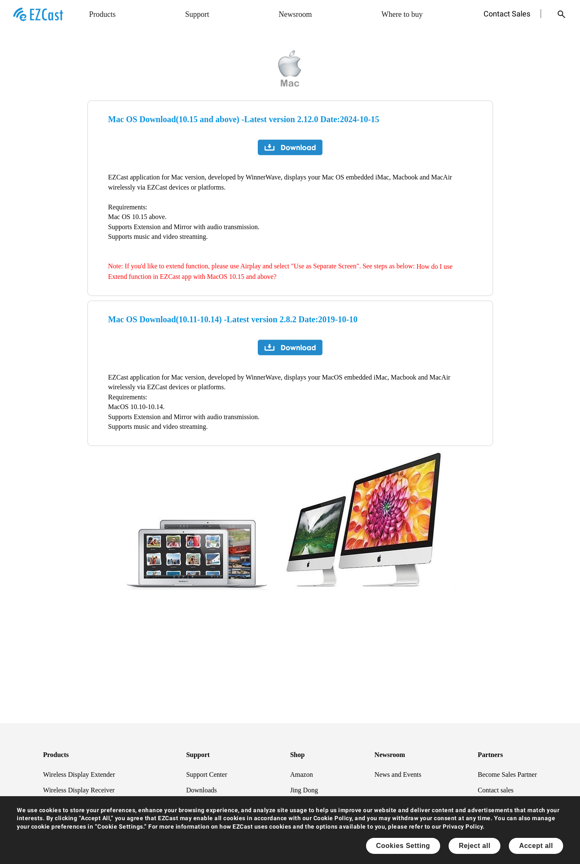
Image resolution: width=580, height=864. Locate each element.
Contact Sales (507, 13)
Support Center (206, 774)
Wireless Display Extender (79, 774)
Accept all (536, 845)
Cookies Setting (403, 845)
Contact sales (495, 790)
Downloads (201, 790)
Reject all (474, 845)
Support (197, 14)
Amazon (301, 774)
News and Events (397, 774)
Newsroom (295, 14)
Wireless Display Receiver (79, 790)
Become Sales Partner (507, 774)
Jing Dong (304, 790)
